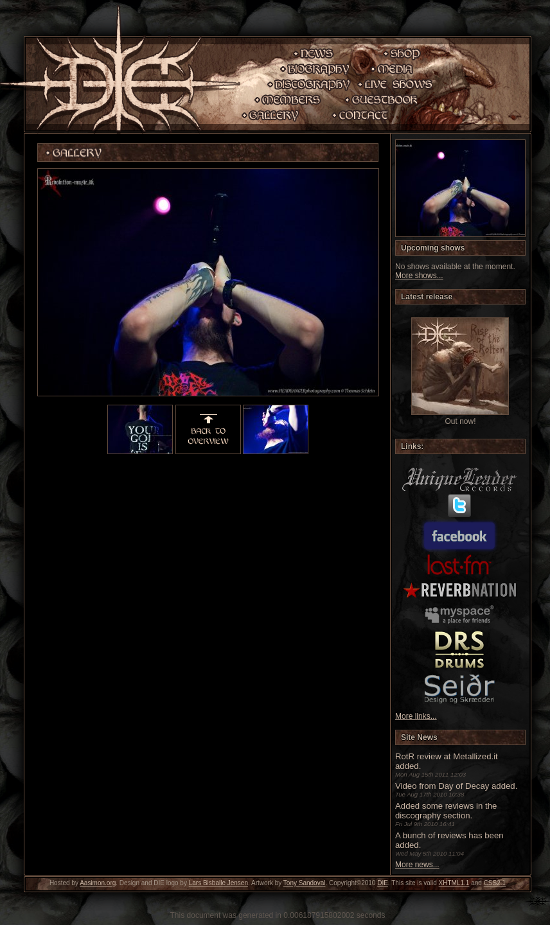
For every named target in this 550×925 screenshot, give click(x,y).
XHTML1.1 (454, 882)
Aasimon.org (98, 882)
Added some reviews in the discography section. (446, 810)
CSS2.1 (495, 882)
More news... (417, 864)
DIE (382, 882)
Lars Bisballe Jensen (218, 882)
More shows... (419, 275)
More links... (416, 716)
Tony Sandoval (304, 882)
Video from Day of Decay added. (456, 786)
